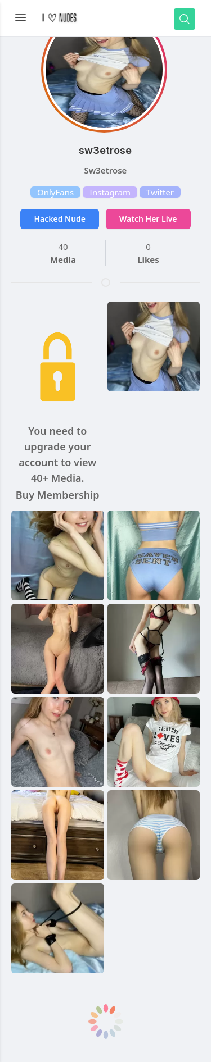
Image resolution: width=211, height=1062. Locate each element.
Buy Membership (58, 495)
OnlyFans (55, 192)
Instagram (110, 192)
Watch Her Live (148, 218)
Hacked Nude (60, 218)
